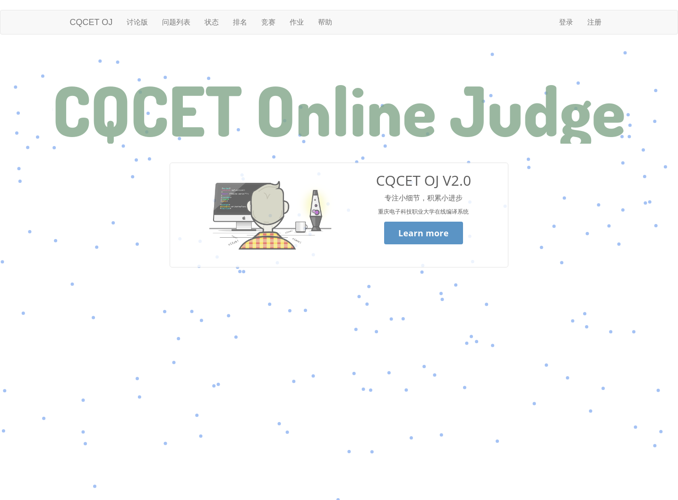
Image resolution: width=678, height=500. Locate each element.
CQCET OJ (91, 22)
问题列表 (176, 22)
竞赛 (268, 22)
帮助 (325, 22)
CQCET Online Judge (339, 110)
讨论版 (137, 22)
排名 (240, 22)
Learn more (423, 233)
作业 (297, 22)
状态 (212, 22)
